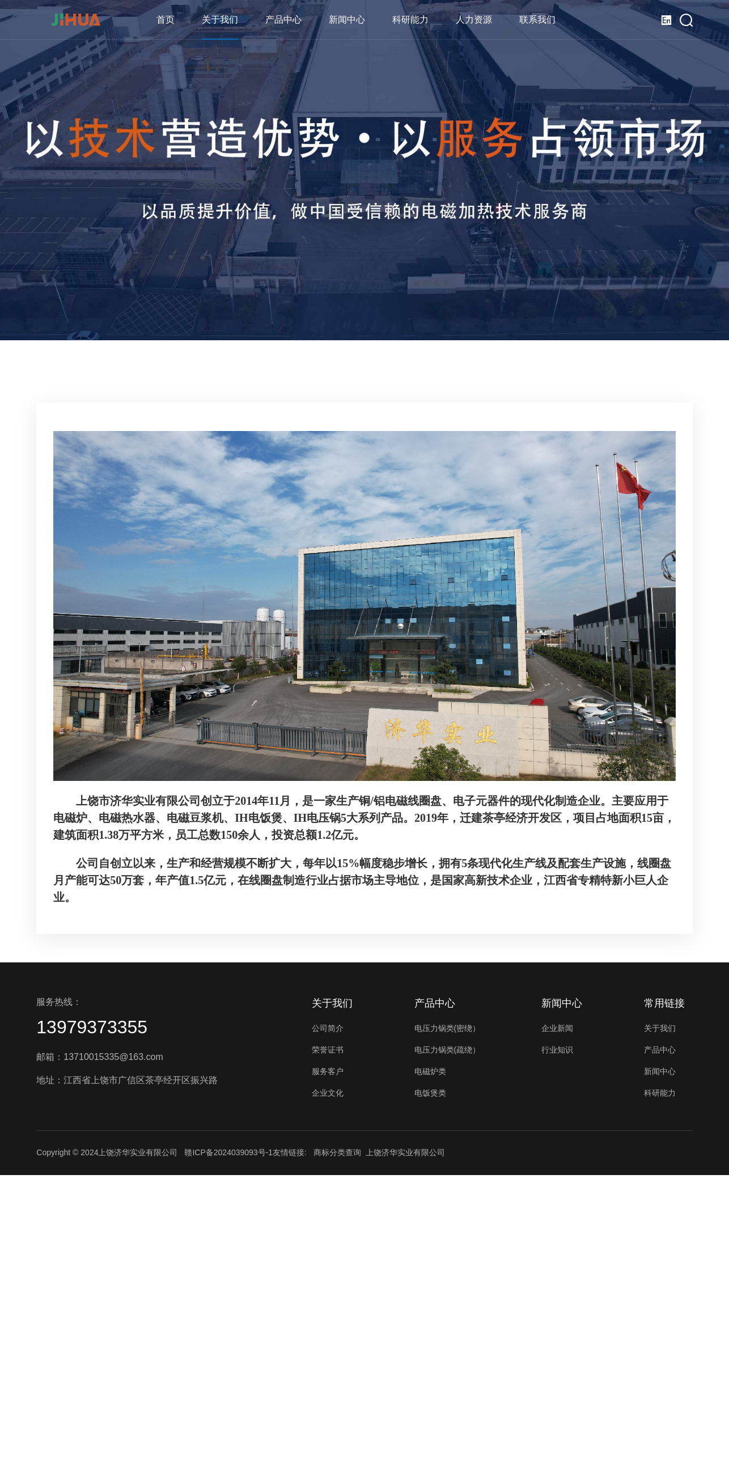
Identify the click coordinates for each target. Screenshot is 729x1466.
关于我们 (220, 19)
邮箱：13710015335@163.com (99, 1057)
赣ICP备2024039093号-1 (228, 1152)
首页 (165, 19)
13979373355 (91, 1027)
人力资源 (474, 19)
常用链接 (664, 1003)
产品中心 (283, 19)
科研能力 (410, 19)
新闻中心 (347, 19)
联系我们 (537, 19)
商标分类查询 (337, 1152)
